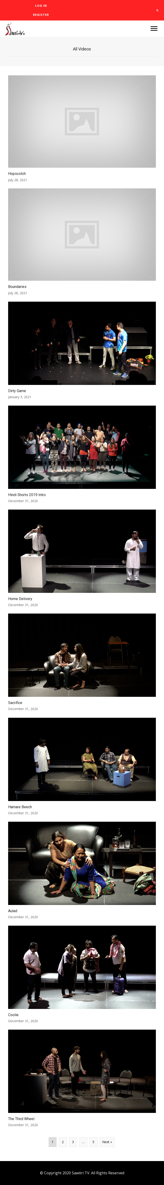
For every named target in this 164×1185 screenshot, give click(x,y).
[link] (41, 5)
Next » (107, 1142)
